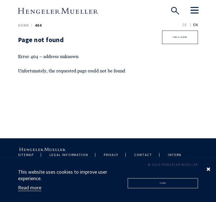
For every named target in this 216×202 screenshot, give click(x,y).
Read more (29, 187)
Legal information (69, 155)
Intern (174, 155)
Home (23, 25)
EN (195, 24)
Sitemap (26, 155)
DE (185, 24)
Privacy (111, 155)
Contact (143, 155)
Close (163, 183)
